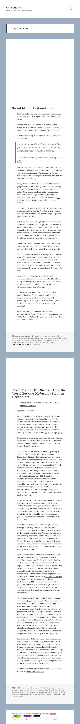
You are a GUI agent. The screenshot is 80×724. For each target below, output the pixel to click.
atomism (15, 690)
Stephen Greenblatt (28, 405)
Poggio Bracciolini (26, 694)
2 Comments (18, 696)
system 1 (56, 340)
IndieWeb (56, 336)
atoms (21, 690)
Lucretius (33, 340)
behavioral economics (47, 338)
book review (35, 690)
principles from (46, 714)
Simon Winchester (32, 511)
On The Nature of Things (57, 692)
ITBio (36, 692)
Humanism (22, 692)
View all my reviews (35, 671)
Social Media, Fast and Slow (33, 108)
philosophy (16, 694)
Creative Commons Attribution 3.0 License (46, 720)
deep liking (58, 338)
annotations (28, 338)
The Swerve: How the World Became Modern (38, 402)
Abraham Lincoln (17, 338)
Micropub (40, 340)
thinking (14, 342)
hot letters (19, 340)
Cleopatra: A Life (55, 459)
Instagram (26, 340)
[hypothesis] (14, 344)
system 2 (63, 340)
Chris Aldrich (14, 7)
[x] (25, 344)
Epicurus (60, 690)
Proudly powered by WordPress (22, 714)
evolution (15, 692)
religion (35, 694)
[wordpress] (22, 344)
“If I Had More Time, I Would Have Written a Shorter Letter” (38, 200)
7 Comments (35, 344)
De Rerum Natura (51, 690)
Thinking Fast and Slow (25, 342)
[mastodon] (28, 344)
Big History (45, 641)
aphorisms (35, 338)
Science (58, 688)
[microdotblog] (20, 344)
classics (42, 690)
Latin (40, 692)
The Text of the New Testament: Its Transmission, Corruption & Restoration (39, 579)
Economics (48, 336)
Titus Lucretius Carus (58, 694)
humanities (30, 692)
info (17, 344)
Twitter (36, 342)
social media (48, 340)
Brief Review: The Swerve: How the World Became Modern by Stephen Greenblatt (39, 393)
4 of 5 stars (30, 411)
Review (53, 688)
